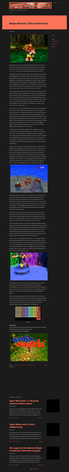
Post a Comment (15, 417)
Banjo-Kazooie (54, 43)
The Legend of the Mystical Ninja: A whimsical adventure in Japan (25, 449)
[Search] (55, 2)
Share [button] (53, 35)
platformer (54, 46)
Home (11, 12)
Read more (41, 417)
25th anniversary (55, 41)
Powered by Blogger (34, 469)
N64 (53, 45)
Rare (53, 48)
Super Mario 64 (13, 71)
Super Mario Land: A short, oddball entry (22, 425)
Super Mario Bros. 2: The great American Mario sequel (24, 402)
